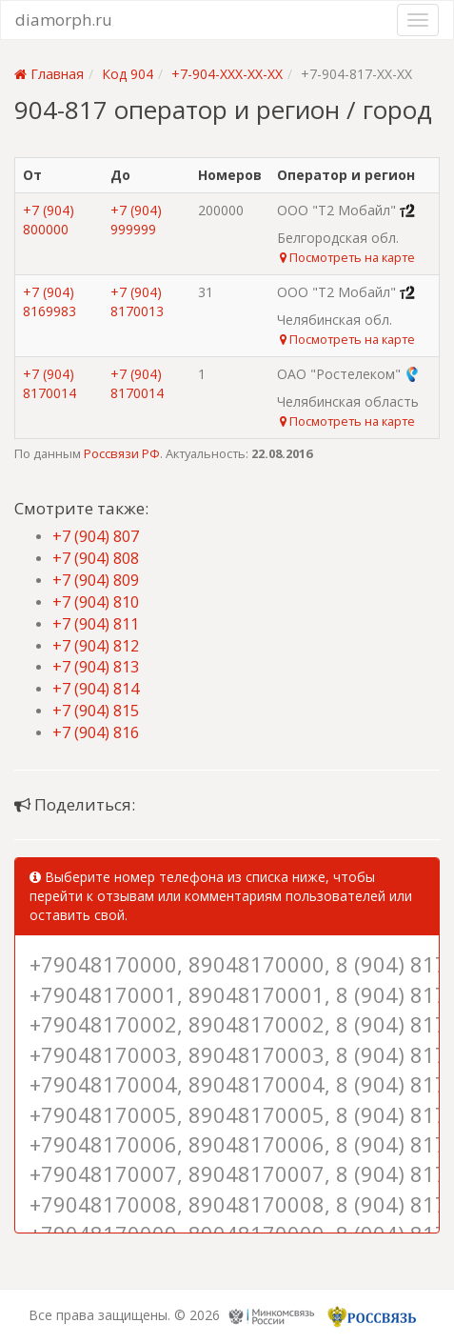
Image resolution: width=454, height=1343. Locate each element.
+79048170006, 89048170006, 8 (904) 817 (227, 1144)
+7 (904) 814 (95, 688)
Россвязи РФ (122, 453)
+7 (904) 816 (95, 732)
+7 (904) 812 (95, 645)
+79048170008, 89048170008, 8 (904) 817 (227, 1204)
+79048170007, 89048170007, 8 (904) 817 (227, 1173)
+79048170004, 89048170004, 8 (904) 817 (227, 1084)
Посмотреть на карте (347, 257)
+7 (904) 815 (95, 710)
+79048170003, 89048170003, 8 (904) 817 (227, 1054)
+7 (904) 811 (95, 623)
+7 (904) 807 (95, 536)
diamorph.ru (63, 19)
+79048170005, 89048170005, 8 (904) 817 (227, 1114)
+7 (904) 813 (95, 666)
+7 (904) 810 (95, 601)
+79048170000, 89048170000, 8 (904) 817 (227, 964)
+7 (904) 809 (95, 580)
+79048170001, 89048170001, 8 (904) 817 (227, 994)
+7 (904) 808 (95, 558)
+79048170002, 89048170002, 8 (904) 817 (227, 1024)
